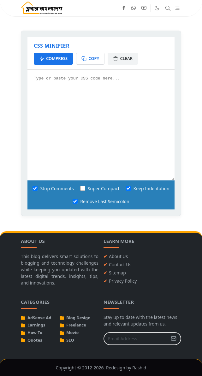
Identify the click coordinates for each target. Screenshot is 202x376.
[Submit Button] (174, 338)
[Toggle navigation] (177, 8)
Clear (123, 58)
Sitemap (117, 273)
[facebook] (124, 8)
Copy (90, 58)
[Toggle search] (168, 8)
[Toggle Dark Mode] (157, 8)
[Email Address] (135, 338)
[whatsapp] (134, 8)
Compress (53, 58)
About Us (118, 256)
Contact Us (120, 264)
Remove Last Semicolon (101, 201)
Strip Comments (53, 188)
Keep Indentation (147, 188)
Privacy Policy (123, 281)
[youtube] (144, 8)
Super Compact (100, 188)
